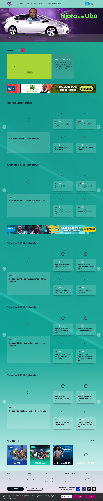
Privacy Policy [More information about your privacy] (20, 498)
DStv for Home (48, 476)
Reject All (78, 496)
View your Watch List (11, 477)
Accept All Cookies (90, 496)
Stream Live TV (10, 476)
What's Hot (29, 477)
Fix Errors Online (68, 477)
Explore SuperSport (31, 479)
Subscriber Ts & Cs (89, 476)
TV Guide (29, 476)
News (28, 481)
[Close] (100, 496)
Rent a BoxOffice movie (12, 479)
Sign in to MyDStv (69, 476)
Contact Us (67, 481)
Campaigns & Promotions (90, 477)
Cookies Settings (66, 496)
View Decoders (48, 479)
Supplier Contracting (89, 481)
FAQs (86, 479)
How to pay (67, 479)
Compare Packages (49, 477)
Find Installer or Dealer (50, 481)
